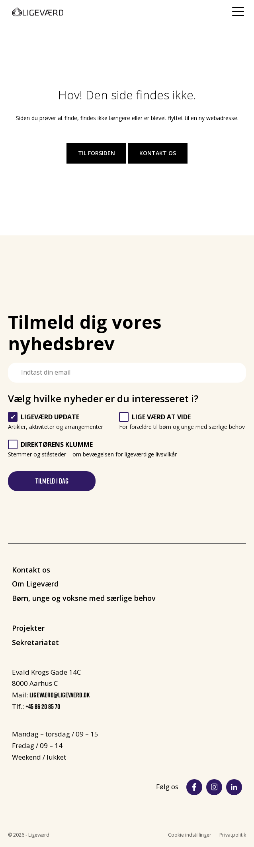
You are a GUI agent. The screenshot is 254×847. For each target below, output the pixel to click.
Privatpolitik (232, 834)
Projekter (28, 628)
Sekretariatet (35, 642)
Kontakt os (157, 153)
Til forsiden (96, 153)
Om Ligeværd (35, 583)
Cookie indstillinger (189, 834)
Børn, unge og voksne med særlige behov (84, 598)
